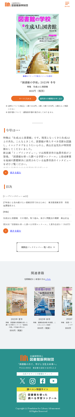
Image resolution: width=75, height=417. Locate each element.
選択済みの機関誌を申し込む (51, 98)
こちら (48, 279)
